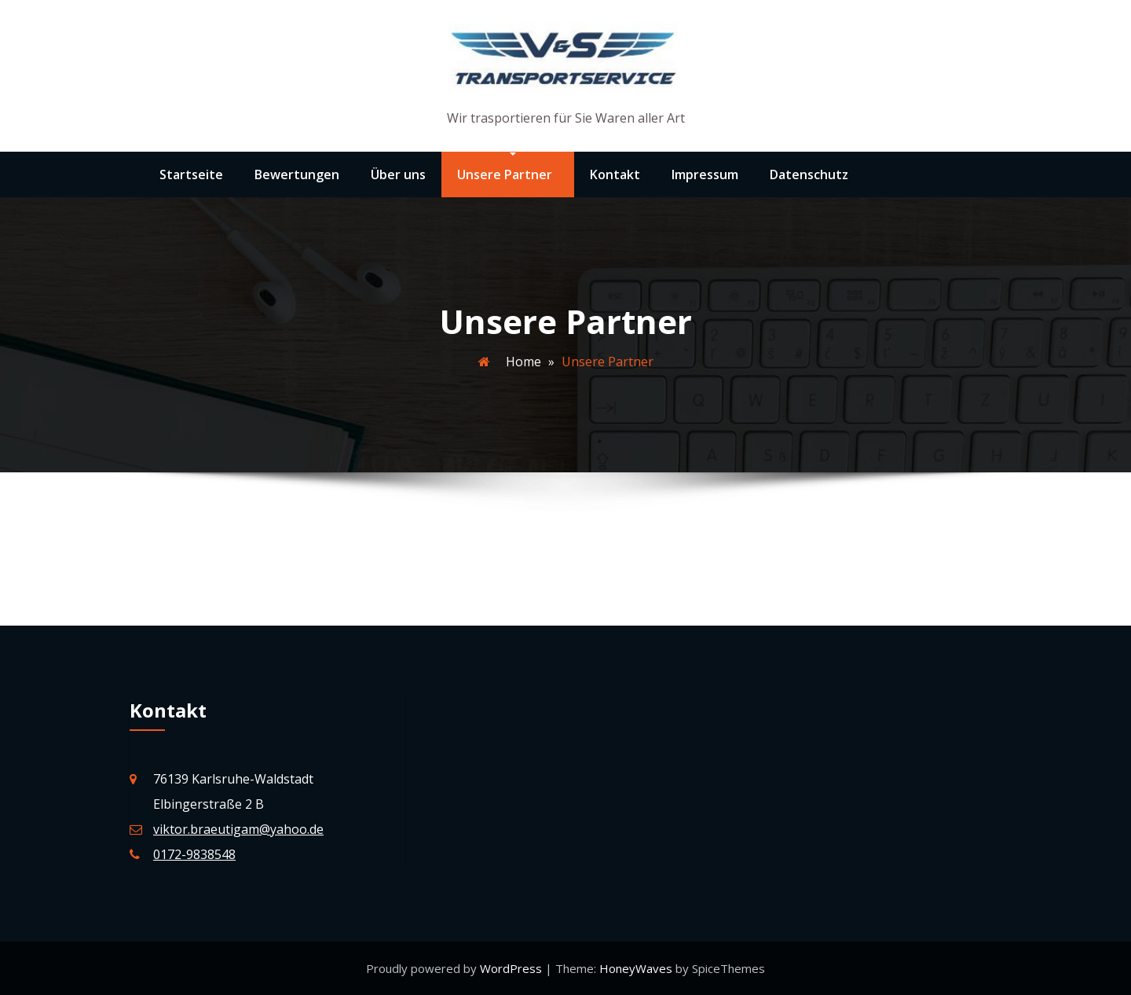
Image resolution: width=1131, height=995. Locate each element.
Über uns (398, 174)
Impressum (705, 174)
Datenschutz (809, 174)
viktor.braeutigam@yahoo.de (238, 829)
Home (523, 361)
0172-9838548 (194, 854)
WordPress (512, 968)
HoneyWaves (635, 968)
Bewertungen (296, 174)
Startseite (191, 174)
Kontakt (615, 174)
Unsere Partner (504, 174)
